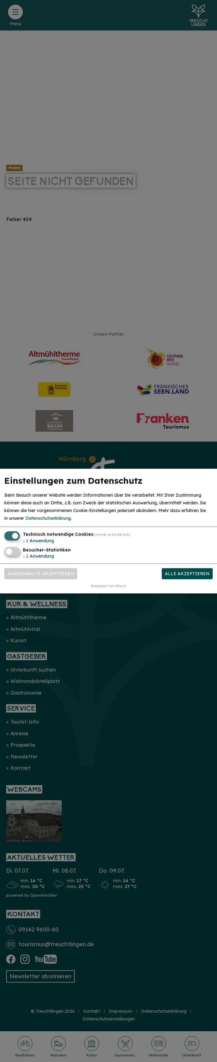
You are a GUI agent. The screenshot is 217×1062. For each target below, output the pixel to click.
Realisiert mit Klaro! (108, 586)
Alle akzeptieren (187, 573)
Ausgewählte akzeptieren (40, 573)
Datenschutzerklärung (48, 518)
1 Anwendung (38, 541)
